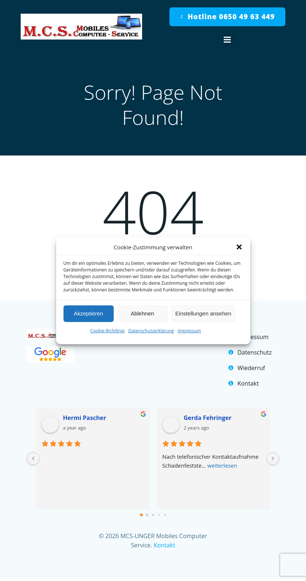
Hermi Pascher (85, 419)
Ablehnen (142, 313)
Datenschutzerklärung (151, 330)
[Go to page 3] (159, 516)
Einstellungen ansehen (203, 313)
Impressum (189, 330)
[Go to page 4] (165, 516)
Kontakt (164, 546)
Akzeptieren (88, 313)
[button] (239, 246)
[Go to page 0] (141, 516)
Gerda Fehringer (207, 419)
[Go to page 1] (147, 516)
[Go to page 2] (153, 516)
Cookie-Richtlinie (107, 330)
